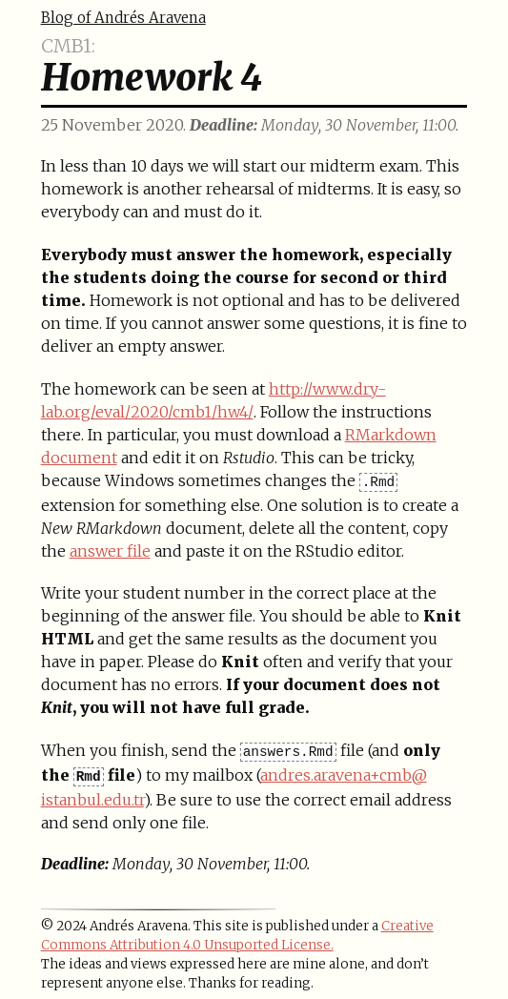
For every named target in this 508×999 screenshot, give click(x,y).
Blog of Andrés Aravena (123, 18)
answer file (110, 551)
